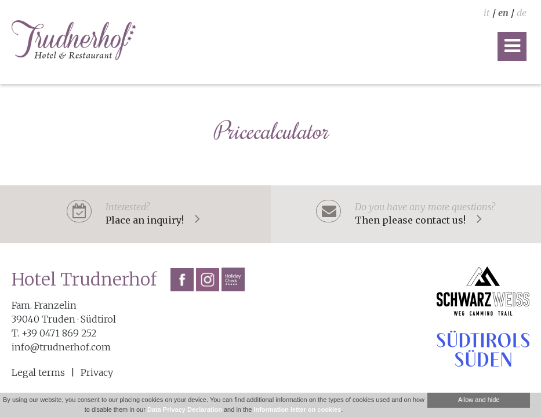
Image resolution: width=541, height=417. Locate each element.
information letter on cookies (297, 409)
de (522, 13)
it (487, 13)
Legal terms (38, 372)
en (503, 13)
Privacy (97, 372)
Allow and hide (479, 399)
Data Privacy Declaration (184, 409)
